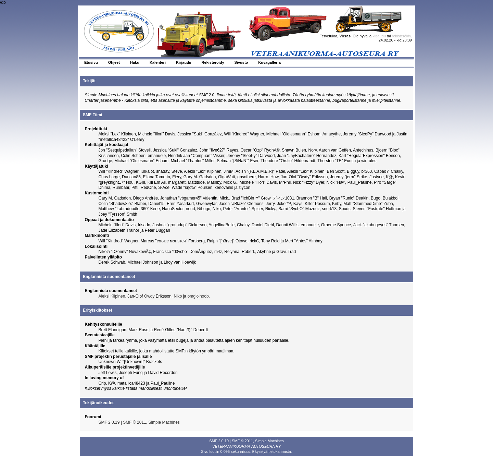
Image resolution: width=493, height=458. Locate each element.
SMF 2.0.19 (108, 422)
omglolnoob (198, 296)
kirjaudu (379, 36)
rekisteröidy (401, 36)
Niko (178, 296)
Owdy (149, 296)
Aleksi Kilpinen (111, 296)
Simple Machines (163, 422)
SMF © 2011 (134, 422)
